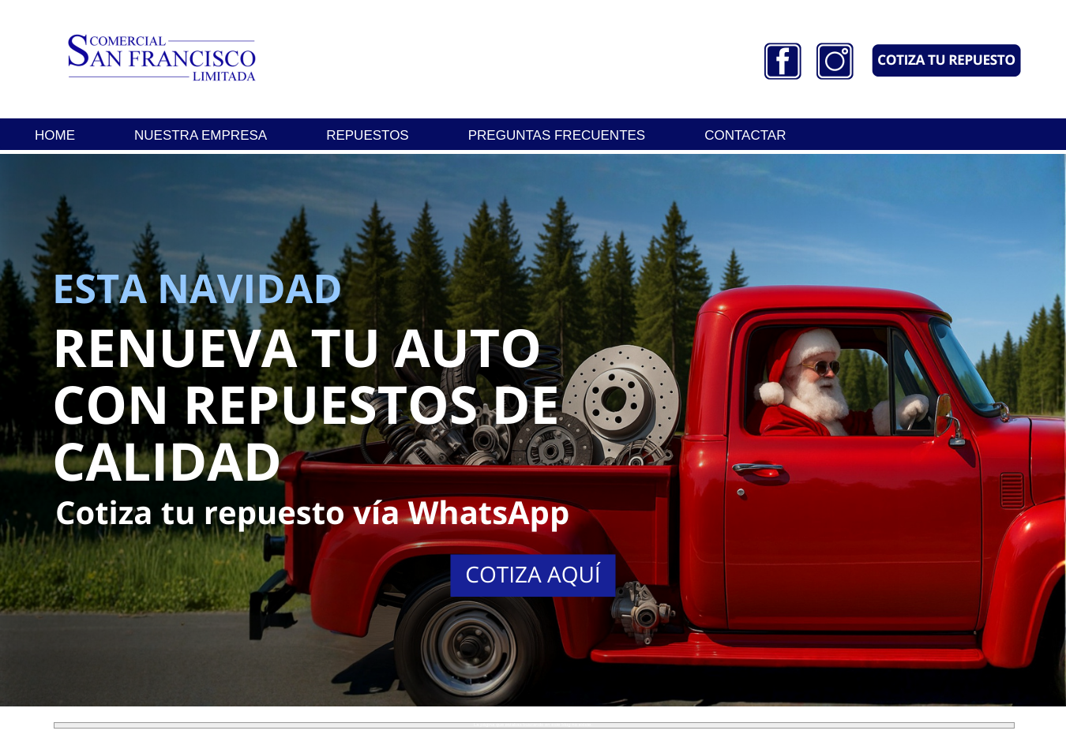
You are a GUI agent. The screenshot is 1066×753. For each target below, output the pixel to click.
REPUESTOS (367, 135)
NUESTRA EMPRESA (200, 135)
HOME (55, 135)
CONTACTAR (745, 135)
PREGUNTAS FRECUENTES (557, 135)
